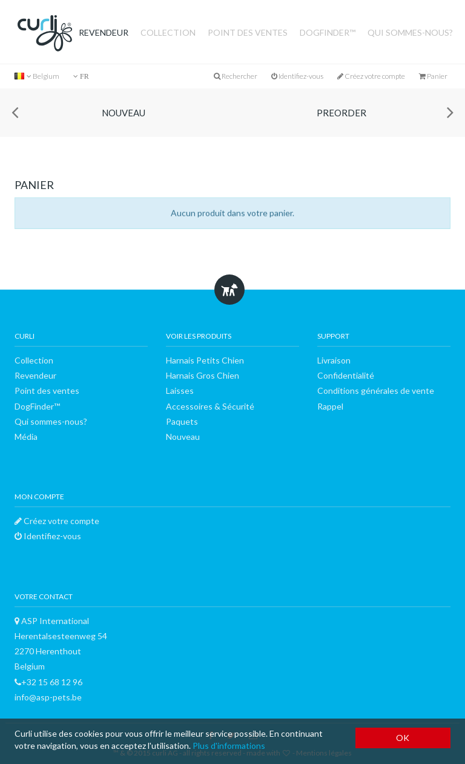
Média (26, 436)
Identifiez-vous (297, 76)
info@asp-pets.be (48, 697)
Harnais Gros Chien (202, 375)
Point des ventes (248, 32)
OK (403, 737)
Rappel (330, 406)
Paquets (182, 421)
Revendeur (103, 32)
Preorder (341, 112)
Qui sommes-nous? (410, 32)
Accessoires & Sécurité (210, 406)
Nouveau (123, 112)
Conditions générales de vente (375, 390)
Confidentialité (345, 375)
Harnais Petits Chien (205, 360)
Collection (168, 32)
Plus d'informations (229, 745)
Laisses (180, 390)
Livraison (334, 360)
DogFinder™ (327, 32)
